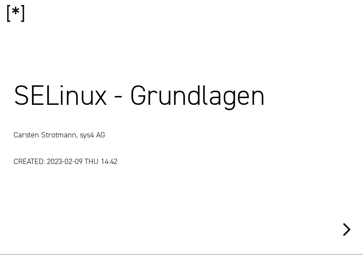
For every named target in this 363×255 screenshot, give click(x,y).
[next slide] (345, 229)
